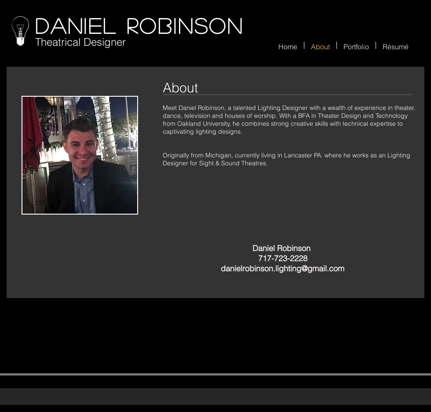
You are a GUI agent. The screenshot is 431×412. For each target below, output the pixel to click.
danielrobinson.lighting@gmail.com (282, 268)
